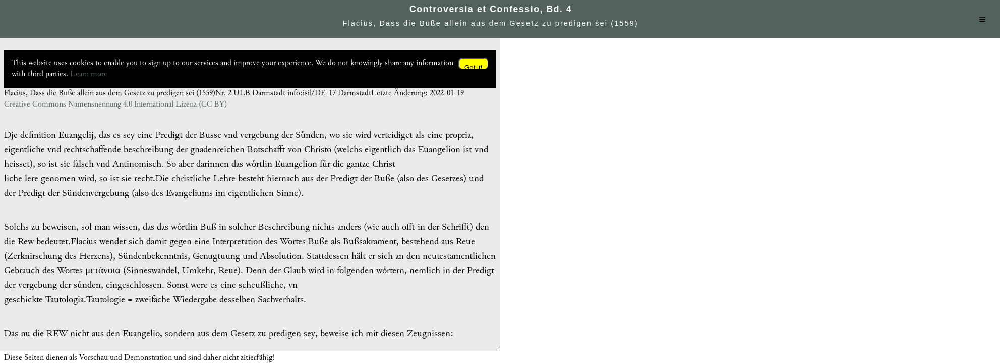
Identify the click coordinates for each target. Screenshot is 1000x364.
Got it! (473, 67)
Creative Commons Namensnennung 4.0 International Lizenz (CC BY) (115, 104)
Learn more (88, 74)
